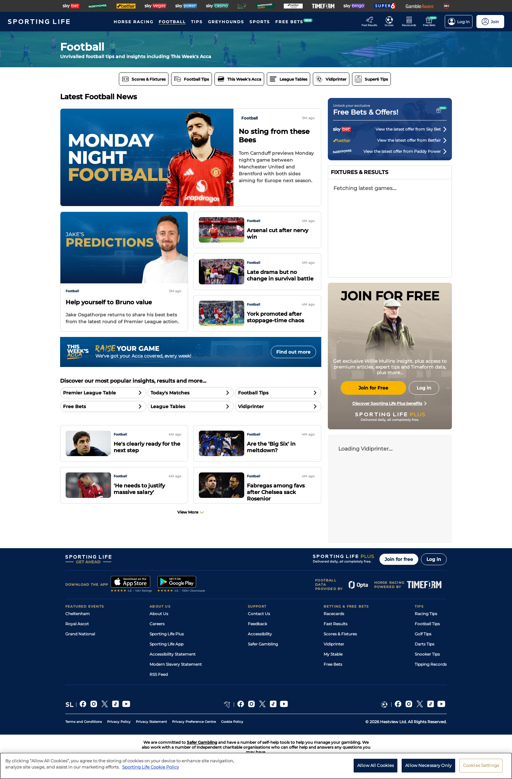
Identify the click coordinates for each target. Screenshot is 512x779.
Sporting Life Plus (167, 633)
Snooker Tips (427, 654)
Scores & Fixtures (340, 633)
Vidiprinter (334, 644)
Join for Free (373, 388)
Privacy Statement (151, 722)
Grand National (80, 633)
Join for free (399, 559)
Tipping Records (431, 664)
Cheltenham (77, 613)
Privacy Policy (119, 722)
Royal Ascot (77, 623)
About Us (159, 613)
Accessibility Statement (173, 654)
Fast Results (335, 623)
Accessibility (260, 633)
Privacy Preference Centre (194, 722)
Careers (157, 623)
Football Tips (427, 623)
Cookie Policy (232, 722)
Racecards (334, 613)
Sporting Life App (167, 644)
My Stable (333, 654)
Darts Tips (424, 644)
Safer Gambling (263, 644)
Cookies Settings (481, 765)
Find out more (293, 352)
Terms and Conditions (83, 722)
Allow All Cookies (375, 765)
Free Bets (333, 664)
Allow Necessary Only (428, 765)
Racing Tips (426, 613)
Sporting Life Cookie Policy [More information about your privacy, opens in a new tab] (150, 767)
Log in (433, 559)
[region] (256, 766)
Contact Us (259, 613)
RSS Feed (159, 674)
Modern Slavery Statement (176, 664)
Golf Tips (423, 633)
